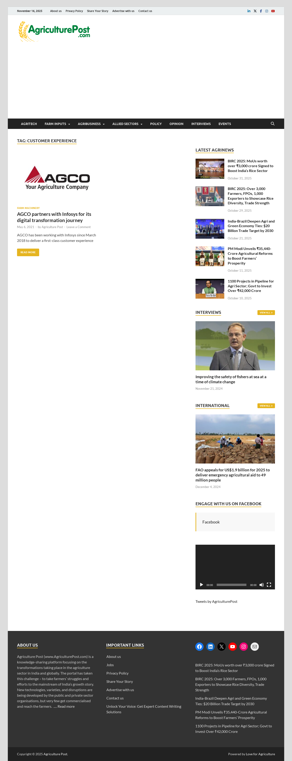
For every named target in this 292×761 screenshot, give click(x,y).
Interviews (201, 124)
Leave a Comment (79, 227)
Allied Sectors (125, 124)
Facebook (211, 521)
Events (225, 124)
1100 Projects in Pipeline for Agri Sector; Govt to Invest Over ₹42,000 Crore (251, 286)
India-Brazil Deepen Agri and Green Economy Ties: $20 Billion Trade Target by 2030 (251, 226)
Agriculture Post (52, 227)
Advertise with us (123, 11)
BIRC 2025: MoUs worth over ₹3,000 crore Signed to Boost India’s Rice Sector (250, 166)
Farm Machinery (28, 208)
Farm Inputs (55, 124)
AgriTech (29, 124)
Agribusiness (89, 124)
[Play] (201, 585)
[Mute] (261, 585)
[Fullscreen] (269, 585)
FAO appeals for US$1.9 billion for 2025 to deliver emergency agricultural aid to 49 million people (233, 474)
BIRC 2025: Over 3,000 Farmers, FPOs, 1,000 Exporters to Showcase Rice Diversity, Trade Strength (251, 195)
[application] (235, 567)
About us (55, 11)
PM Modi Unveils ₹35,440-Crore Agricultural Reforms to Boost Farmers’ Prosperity (250, 255)
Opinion (176, 124)
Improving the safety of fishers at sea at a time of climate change (231, 379)
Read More (26, 251)
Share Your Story (97, 11)
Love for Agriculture (260, 754)
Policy (156, 124)
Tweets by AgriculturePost (216, 601)
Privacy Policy (74, 11)
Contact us (145, 11)
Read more (66, 706)
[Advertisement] (146, 84)
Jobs (110, 665)
